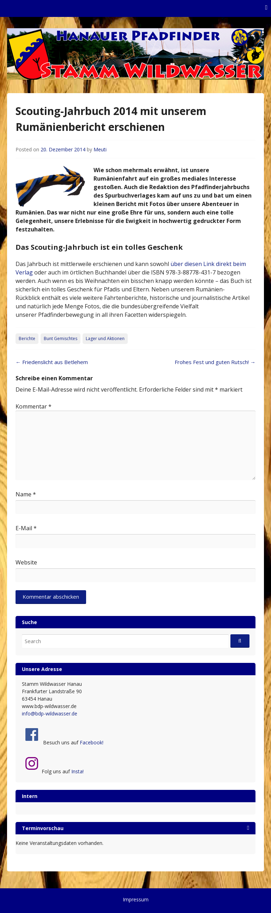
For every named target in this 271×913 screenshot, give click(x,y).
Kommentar (34, 406)
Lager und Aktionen (105, 338)
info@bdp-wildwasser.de (49, 713)
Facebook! (91, 742)
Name (26, 494)
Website (26, 562)
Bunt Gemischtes (60, 338)
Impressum (136, 899)
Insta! (77, 771)
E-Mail (26, 528)
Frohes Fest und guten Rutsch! (215, 361)
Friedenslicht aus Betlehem (52, 361)
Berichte (27, 338)
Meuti (100, 149)
